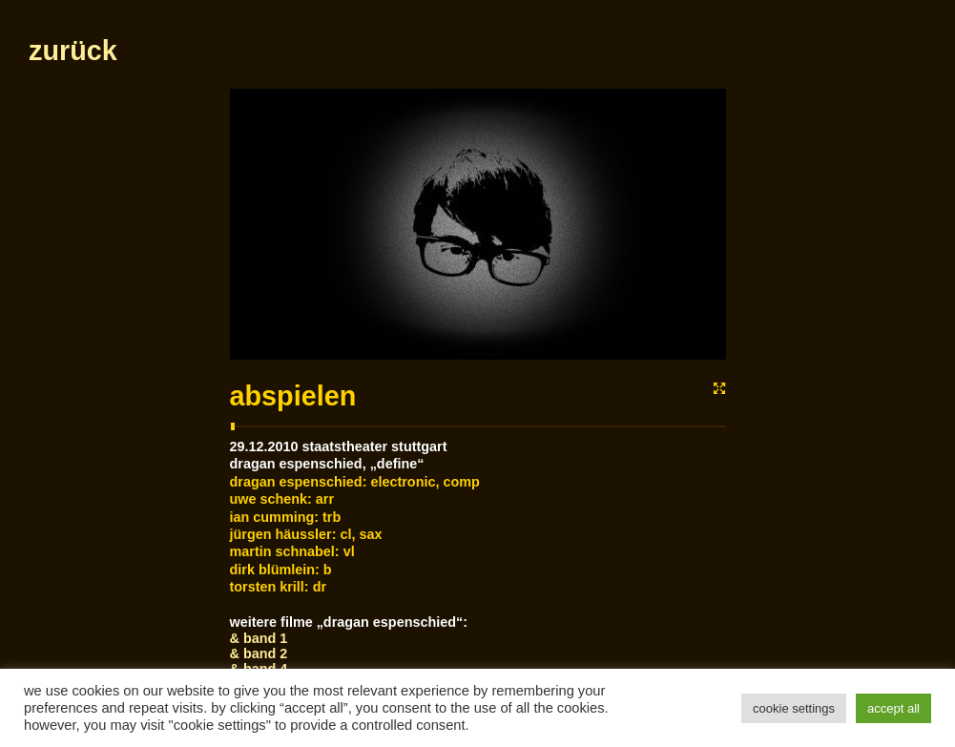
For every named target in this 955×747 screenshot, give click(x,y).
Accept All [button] (893, 708)
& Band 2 (259, 653)
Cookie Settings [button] (794, 708)
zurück (73, 50)
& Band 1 (259, 638)
